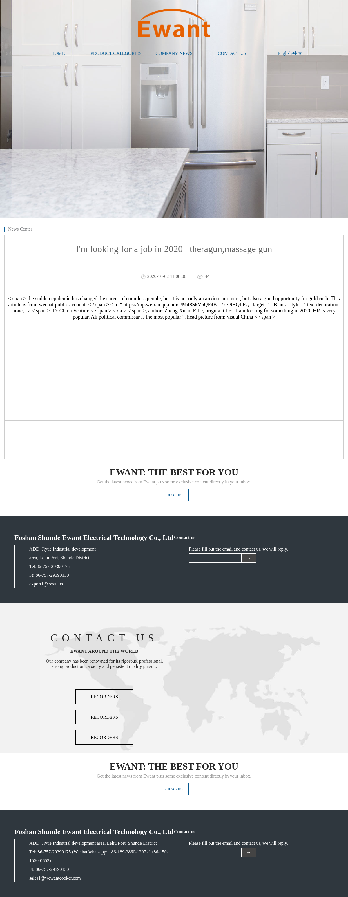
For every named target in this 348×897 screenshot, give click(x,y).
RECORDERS (104, 696)
